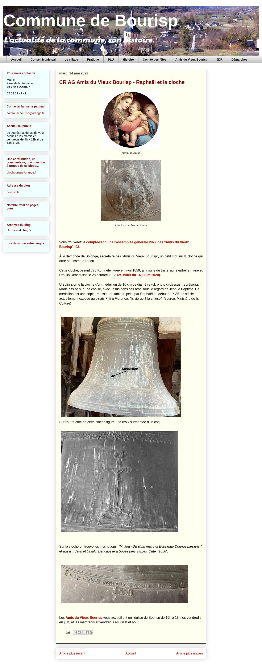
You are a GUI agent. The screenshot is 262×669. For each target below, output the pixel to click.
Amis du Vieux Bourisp (191, 59)
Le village (71, 59)
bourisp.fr (13, 192)
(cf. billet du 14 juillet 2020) (138, 275)
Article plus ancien (189, 653)
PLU (111, 59)
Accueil (16, 59)
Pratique (93, 59)
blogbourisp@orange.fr (22, 172)
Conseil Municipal (43, 59)
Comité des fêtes (154, 59)
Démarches (240, 59)
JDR (220, 59)
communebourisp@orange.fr (25, 113)
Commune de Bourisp (90, 20)
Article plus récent (72, 653)
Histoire (128, 59)
